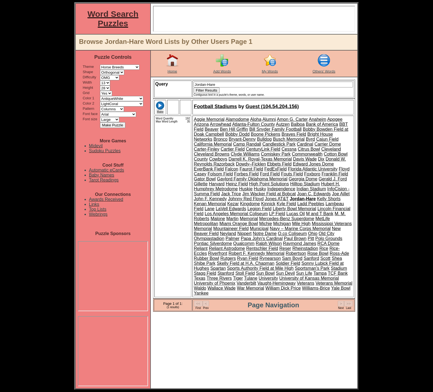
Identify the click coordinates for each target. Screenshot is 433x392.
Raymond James (299, 243)
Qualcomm (243, 243)
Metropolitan (206, 223)
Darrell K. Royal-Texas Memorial (260, 159)
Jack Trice (231, 193)
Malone (217, 218)
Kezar (233, 203)
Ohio (313, 233)
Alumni (269, 119)
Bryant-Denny (242, 139)
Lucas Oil (295, 213)
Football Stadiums (215, 106)
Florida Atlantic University (313, 169)
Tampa (320, 273)
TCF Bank (338, 273)
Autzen (283, 124)
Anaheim (317, 119)
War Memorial (250, 288)
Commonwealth (307, 154)
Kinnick (268, 203)
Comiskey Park (276, 154)
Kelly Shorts (328, 198)
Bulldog (264, 139)
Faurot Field (251, 169)
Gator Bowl (205, 179)
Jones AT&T (277, 198)
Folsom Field (220, 174)
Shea (337, 258)
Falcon (231, 169)
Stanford (225, 273)
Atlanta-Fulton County (253, 124)
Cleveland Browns (211, 154)
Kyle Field (286, 203)
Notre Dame (264, 233)
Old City (326, 233)
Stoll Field (245, 273)
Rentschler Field (262, 248)
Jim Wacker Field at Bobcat (269, 193)
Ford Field (270, 174)
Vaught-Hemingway (276, 283)
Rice (324, 248)
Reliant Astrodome (227, 248)
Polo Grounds (328, 238)
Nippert (244, 233)
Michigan (282, 223)
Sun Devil (285, 273)
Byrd (310, 139)
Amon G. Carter (292, 119)
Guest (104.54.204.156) (272, 106)
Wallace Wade (221, 288)
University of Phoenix (214, 283)
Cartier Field (233, 149)
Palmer (233, 238)
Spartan (218, 268)
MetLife (322, 218)
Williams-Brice (316, 288)
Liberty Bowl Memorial (294, 208)
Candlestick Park (278, 144)
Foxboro (312, 174)
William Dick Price (283, 288)
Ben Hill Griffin (234, 129)
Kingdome (250, 203)
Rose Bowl (317, 253)
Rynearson (270, 258)
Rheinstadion (305, 248)
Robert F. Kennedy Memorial (256, 253)
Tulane (250, 278)
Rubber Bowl (206, 258)
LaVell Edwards (231, 208)
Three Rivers (219, 278)
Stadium (339, 268)
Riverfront (217, 253)
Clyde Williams (245, 154)
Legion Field (259, 208)
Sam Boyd (292, 258)
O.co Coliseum (292, 233)
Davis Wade (305, 159)
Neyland (228, 233)
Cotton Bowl (335, 154)
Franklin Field (334, 174)
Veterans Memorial (334, 283)
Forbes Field (246, 174)
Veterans (305, 283)
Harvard (217, 184)
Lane (210, 208)
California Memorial (213, 144)
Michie (265, 223)
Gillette (201, 184)
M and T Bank (319, 213)
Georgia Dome (303, 179)
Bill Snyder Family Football (275, 129)
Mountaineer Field (231, 228)
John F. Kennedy (210, 198)
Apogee (334, 119)
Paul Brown (295, 238)
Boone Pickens (265, 134)
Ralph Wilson (269, 243)
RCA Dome (328, 243)
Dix (321, 159)
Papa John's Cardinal (262, 238)
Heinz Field (237, 184)
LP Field (277, 213)
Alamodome (237, 119)
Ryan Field (247, 258)
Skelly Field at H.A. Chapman (245, 263)
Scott (325, 258)
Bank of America (322, 124)
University (268, 278)
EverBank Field (209, 169)
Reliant (201, 248)
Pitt (311, 238)
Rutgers (228, 258)
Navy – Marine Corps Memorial (300, 228)
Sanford (311, 258)
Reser (285, 248)
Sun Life (304, 273)
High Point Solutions (269, 184)
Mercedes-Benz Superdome (286, 218)
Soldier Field (288, 263)
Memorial (249, 218)
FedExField (275, 169)
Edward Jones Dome (313, 164)
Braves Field (294, 134)
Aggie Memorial (209, 119)
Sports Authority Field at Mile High (260, 268)
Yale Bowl (340, 288)
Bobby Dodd (237, 134)
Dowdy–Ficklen (251, 164)
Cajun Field (327, 139)
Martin (232, 218)
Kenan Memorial (210, 203)
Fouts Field (292, 174)
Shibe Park (204, 263)
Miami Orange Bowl (239, 223)
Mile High (301, 223)
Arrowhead (220, 124)
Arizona (201, 124)
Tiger (238, 278)
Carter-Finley (206, 149)
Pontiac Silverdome (213, 243)
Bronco (220, 139)
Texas (199, 278)
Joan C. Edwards (314, 193)
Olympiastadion (209, 238)
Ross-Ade (339, 253)
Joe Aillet (341, 193)
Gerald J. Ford (333, 179)
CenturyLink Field (263, 149)
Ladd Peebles (310, 203)
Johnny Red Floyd (246, 198)
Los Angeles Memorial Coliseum (236, 213)
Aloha (256, 119)
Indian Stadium (311, 188)
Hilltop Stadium (305, 184)
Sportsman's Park (312, 268)
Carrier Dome (328, 144)
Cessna (288, 149)
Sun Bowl (265, 273)
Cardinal (305, 144)
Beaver (212, 129)
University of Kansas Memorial (309, 278)
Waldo (200, 288)
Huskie (246, 188)
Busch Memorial (289, 139)
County (201, 159)
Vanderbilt (246, 283)
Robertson (296, 253)
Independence (281, 188)
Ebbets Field (279, 164)
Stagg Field (205, 273)
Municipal (259, 228)
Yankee (201, 293)
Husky (260, 188)
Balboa (298, 124)
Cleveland (331, 149)
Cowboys (218, 159)
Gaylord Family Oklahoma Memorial (252, 179)
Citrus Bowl (309, 149)
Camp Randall (247, 144)
